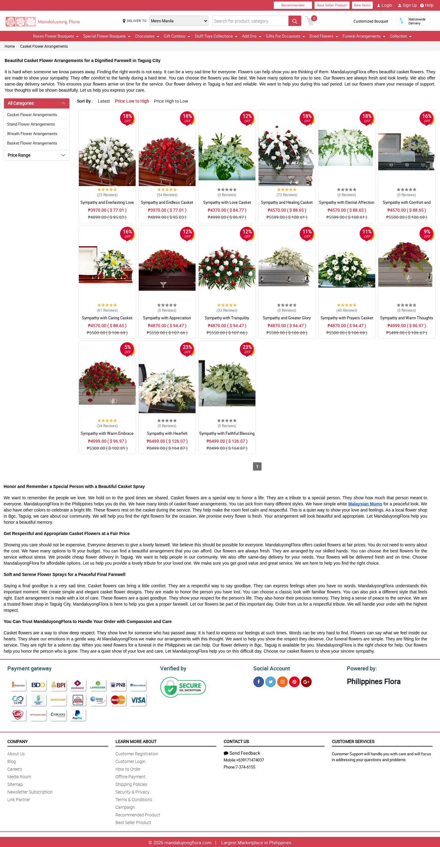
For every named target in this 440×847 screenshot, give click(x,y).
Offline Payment (130, 776)
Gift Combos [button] (177, 36)
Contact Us (236, 740)
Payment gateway (26, 668)
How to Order (128, 768)
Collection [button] (401, 36)
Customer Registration (137, 753)
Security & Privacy (132, 791)
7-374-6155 (245, 766)
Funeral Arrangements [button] (364, 36)
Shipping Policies (131, 783)
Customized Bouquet (371, 21)
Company (17, 740)
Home (10, 46)
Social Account (270, 668)
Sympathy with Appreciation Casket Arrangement (167, 320)
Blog (11, 760)
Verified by (172, 668)
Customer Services (353, 740)
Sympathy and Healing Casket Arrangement (287, 205)
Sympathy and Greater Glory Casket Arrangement (287, 320)
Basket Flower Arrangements (32, 143)
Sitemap (15, 783)
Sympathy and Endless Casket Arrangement (167, 205)
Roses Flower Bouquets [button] (56, 36)
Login (384, 5)
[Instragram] (282, 681)
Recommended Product (138, 814)
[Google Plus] (306, 681)
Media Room (19, 776)
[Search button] (294, 21)
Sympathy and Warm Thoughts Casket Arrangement (406, 320)
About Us (16, 753)
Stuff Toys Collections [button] (216, 36)
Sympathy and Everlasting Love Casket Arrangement (107, 205)
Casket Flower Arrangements (44, 46)
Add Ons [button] (251, 36)
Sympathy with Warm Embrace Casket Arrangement (107, 436)
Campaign (125, 806)
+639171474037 (250, 759)
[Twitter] (270, 681)
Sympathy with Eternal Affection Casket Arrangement (346, 205)
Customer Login (130, 760)
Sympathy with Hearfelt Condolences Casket (167, 436)
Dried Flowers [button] (324, 36)
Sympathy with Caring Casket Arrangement (107, 320)
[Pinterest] (294, 681)
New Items (362, 5)
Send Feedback (242, 752)
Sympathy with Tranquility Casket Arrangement (227, 320)
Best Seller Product (332, 5)
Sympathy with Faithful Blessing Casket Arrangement (227, 436)
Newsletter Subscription (30, 791)
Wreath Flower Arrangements (32, 133)
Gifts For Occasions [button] (285, 36)
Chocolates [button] (147, 36)
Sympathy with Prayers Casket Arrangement (347, 320)
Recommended (292, 5)
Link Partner (18, 798)
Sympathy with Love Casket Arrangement (227, 205)
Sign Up (407, 5)
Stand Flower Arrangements (31, 124)
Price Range (19, 155)
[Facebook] (258, 681)
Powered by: (360, 668)
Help (427, 5)
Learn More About (136, 740)
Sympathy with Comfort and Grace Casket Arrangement (407, 205)
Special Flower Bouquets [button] (106, 36)
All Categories (21, 103)
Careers (14, 768)
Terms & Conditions (134, 798)
